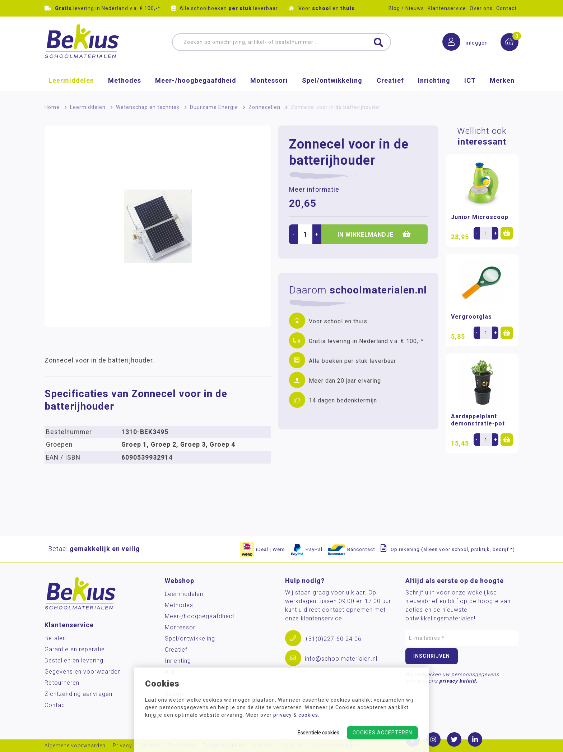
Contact (506, 8)
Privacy (122, 745)
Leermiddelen (71, 81)
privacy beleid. (458, 681)
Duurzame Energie (214, 107)
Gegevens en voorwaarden (83, 671)
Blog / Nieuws (406, 8)
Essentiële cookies (318, 732)
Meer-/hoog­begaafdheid (195, 81)
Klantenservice (447, 8)
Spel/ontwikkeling (332, 81)
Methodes (124, 81)
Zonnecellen (264, 107)
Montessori (269, 81)
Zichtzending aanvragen (78, 694)
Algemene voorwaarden (75, 745)
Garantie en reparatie (75, 649)
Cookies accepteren (382, 732)
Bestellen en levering (74, 660)
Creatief (390, 81)
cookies (308, 715)
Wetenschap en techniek (148, 107)
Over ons (481, 8)
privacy (282, 715)
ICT (470, 81)
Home (52, 107)
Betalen (55, 638)
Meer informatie (314, 189)
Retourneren (62, 682)
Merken (502, 81)
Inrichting (434, 81)
